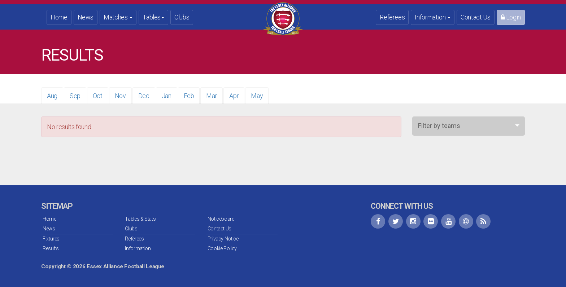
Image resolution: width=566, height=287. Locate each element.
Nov (120, 96)
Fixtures (51, 239)
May (257, 96)
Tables (153, 17)
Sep (75, 96)
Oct (98, 96)
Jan (166, 96)
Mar (211, 96)
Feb (189, 96)
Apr (234, 96)
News (86, 17)
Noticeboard (221, 219)
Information (432, 17)
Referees (392, 17)
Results (50, 248)
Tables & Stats (140, 219)
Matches (118, 17)
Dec (143, 96)
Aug (52, 96)
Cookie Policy (222, 248)
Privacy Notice (223, 239)
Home (59, 17)
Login (511, 17)
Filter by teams (439, 125)
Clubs (181, 17)
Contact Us (475, 17)
